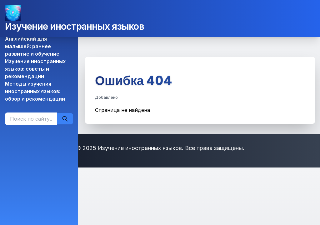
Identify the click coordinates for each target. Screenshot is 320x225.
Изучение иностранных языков (74, 26)
